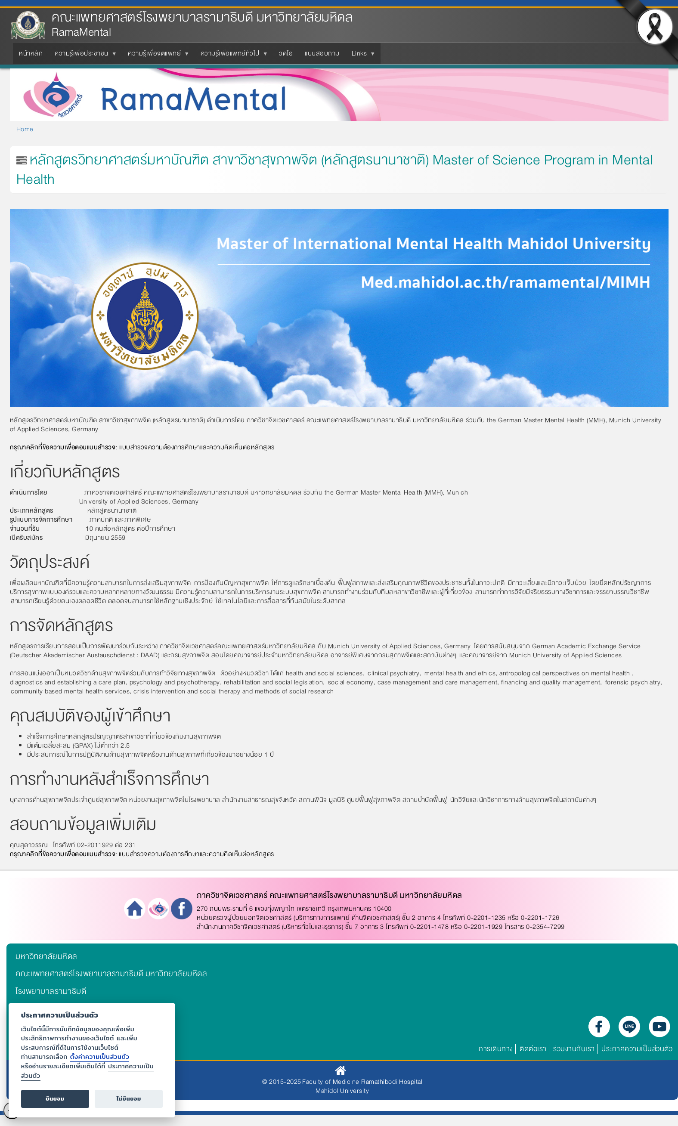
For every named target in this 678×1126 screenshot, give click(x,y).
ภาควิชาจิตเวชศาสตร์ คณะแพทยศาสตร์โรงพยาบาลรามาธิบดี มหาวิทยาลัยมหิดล (329, 895)
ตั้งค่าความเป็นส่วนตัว (100, 1056)
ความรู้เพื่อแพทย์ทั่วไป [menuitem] (232, 56)
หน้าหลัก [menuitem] (31, 53)
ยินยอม (55, 1098)
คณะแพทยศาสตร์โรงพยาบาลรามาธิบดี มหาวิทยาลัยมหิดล (202, 17)
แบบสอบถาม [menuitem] (322, 53)
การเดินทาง (496, 1048)
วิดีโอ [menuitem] (286, 53)
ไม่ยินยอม (129, 1098)
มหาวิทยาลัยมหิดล (46, 956)
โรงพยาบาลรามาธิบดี (50, 991)
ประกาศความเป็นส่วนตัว (636, 1048)
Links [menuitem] (361, 56)
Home (25, 129)
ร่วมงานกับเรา (574, 1048)
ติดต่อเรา (533, 1048)
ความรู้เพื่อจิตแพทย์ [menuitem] (156, 56)
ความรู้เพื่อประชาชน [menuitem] (83, 56)
